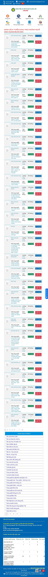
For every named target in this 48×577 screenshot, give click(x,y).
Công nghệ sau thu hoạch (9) (14, 490)
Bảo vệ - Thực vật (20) (12, 452)
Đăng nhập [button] (7, 3)
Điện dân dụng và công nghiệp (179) (16, 506)
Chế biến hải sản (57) (12, 470)
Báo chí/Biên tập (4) (12, 444)
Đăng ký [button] (16, 3)
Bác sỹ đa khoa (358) (12, 436)
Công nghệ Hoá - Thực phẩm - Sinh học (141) (18, 480)
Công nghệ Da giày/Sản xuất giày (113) (17, 477)
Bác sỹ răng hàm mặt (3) (13, 439)
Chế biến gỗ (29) (11, 467)
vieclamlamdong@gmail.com (37, 1)
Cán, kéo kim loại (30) (12, 462)
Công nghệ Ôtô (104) (12, 488)
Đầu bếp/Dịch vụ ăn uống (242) (15, 500)
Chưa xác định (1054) (12, 472)
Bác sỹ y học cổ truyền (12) (14, 441)
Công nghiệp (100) (11, 495)
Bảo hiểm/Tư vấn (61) (12, 447)
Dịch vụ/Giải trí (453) (12, 503)
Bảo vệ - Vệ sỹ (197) (12, 454)
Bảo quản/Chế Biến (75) (13, 449)
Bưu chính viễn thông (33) (13, 459)
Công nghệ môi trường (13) (14, 482)
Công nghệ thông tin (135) (14, 493)
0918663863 (21, 1)
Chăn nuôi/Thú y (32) (12, 464)
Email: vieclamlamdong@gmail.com (14, 574)
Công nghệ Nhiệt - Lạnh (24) (14, 485)
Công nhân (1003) (11, 498)
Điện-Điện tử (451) (11, 511)
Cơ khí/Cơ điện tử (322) (13, 475)
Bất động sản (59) (11, 457)
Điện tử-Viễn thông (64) (13, 508)
